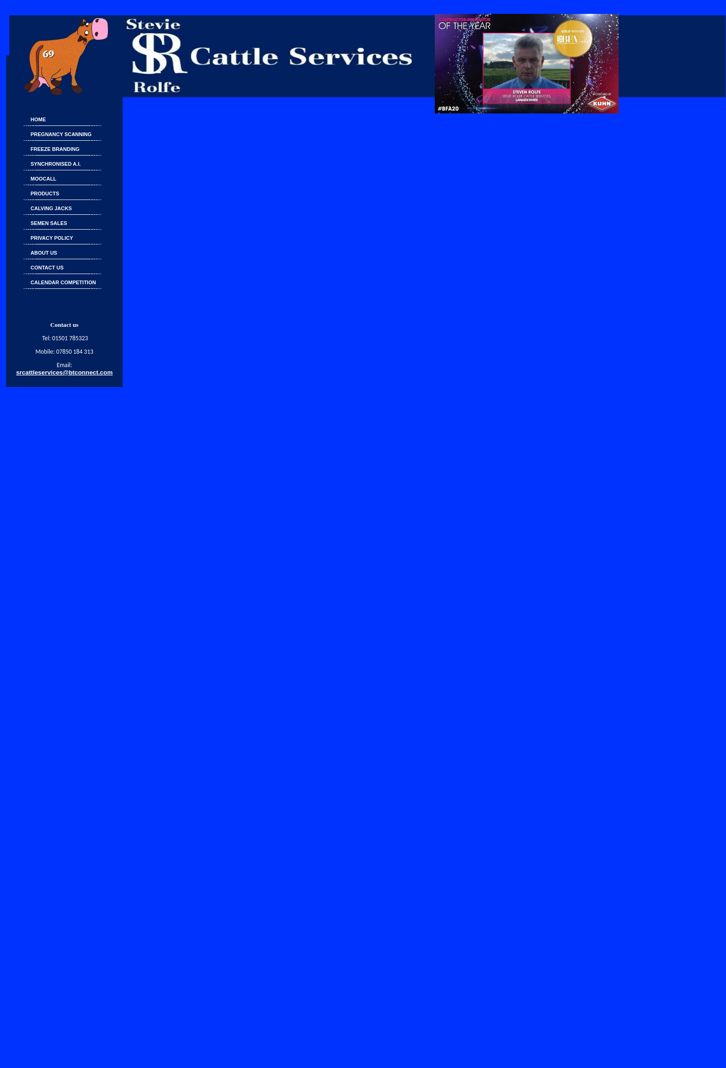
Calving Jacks (51, 208)
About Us (44, 253)
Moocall (43, 178)
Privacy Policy (52, 238)
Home (38, 119)
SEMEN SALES (49, 223)
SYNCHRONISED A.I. (56, 164)
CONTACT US (47, 267)
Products (45, 193)
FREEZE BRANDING (55, 149)
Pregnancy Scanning (61, 134)
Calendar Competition (63, 282)
